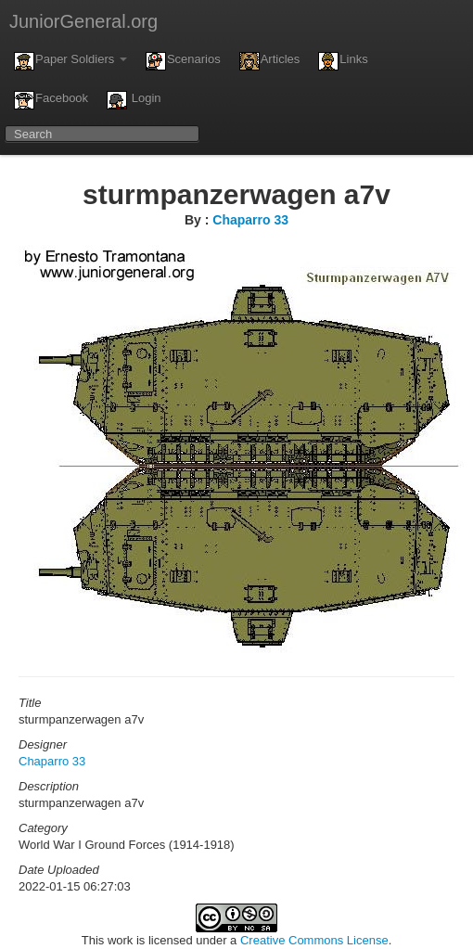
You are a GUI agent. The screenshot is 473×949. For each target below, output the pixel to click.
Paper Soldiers (70, 61)
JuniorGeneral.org (83, 21)
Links (342, 61)
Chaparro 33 (250, 219)
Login (133, 100)
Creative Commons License (314, 940)
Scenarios (183, 61)
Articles (269, 61)
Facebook (51, 100)
